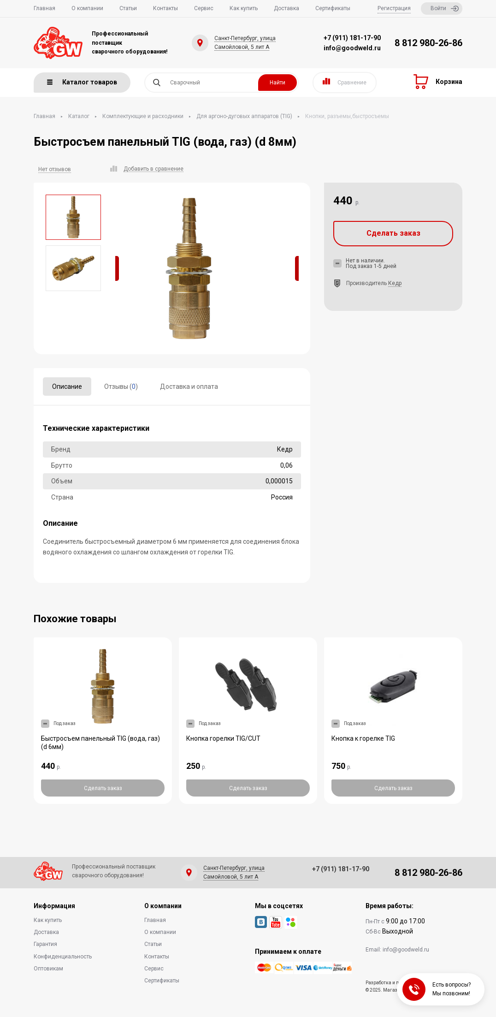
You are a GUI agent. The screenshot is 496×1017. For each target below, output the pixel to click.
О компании (87, 8)
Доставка (286, 8)
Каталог (78, 116)
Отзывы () (121, 386)
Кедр (395, 283)
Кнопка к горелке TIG (363, 738)
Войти (445, 8)
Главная (44, 8)
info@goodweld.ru (352, 48)
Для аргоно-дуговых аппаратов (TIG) (244, 116)
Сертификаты (332, 8)
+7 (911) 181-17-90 (352, 38)
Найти (277, 82)
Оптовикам (48, 968)
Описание (67, 386)
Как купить (244, 8)
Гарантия (45, 944)
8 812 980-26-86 (428, 42)
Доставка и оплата (189, 386)
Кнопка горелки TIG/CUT (223, 738)
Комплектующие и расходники (142, 116)
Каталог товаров (82, 82)
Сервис (203, 8)
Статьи (128, 8)
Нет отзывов (54, 169)
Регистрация (394, 8)
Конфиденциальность (63, 956)
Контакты (165, 8)
